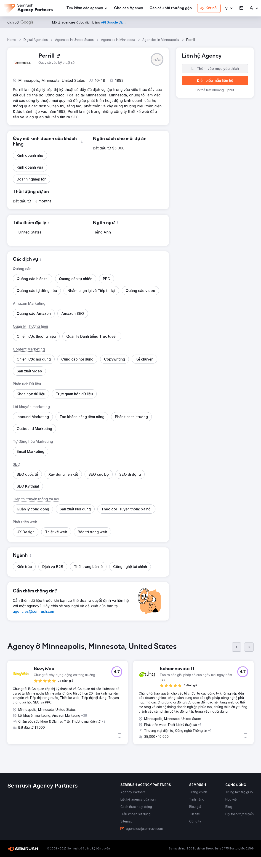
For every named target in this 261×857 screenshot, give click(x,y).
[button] (229, 8)
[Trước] (236, 647)
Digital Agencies (36, 40)
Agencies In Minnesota (118, 40)
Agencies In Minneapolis (160, 40)
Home (11, 40)
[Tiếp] (249, 647)
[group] (130, 697)
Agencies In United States (74, 40)
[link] (128, 8)
